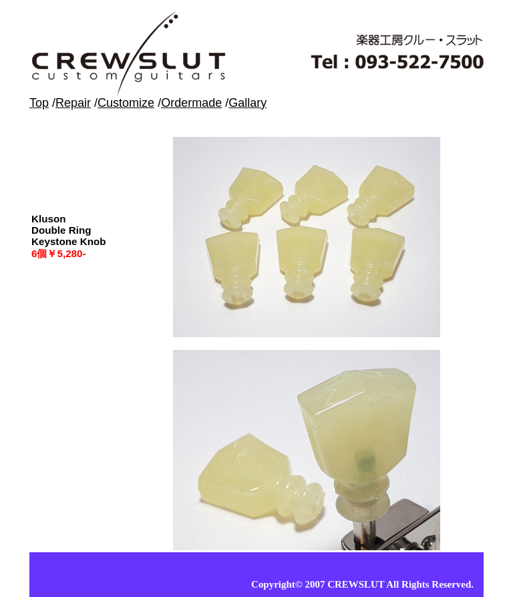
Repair (73, 103)
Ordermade (191, 103)
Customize (126, 103)
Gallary (247, 103)
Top (39, 103)
